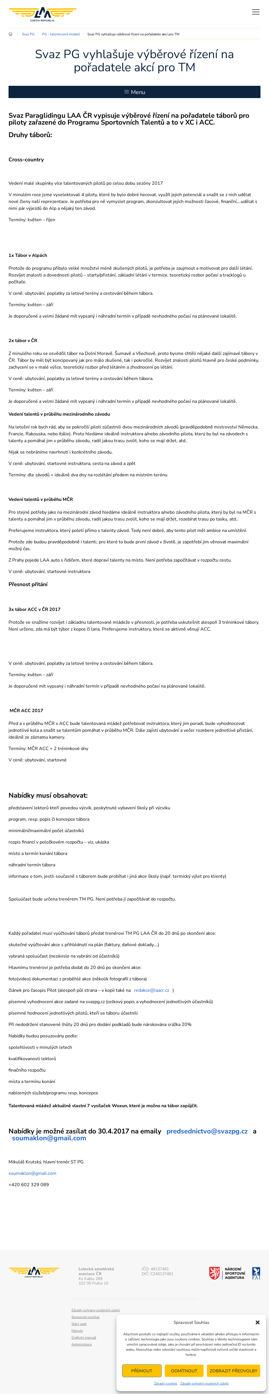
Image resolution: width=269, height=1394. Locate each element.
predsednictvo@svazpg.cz (207, 1131)
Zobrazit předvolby (233, 1371)
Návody (77, 1330)
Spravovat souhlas (85, 1317)
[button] (257, 1322)
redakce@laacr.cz (151, 990)
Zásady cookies (165, 1383)
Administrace (81, 1344)
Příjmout (141, 1371)
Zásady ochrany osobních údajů (204, 1383)
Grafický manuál (83, 1337)
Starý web (79, 1324)
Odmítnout (184, 1371)
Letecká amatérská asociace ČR (43, 14)
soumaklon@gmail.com (49, 1138)
